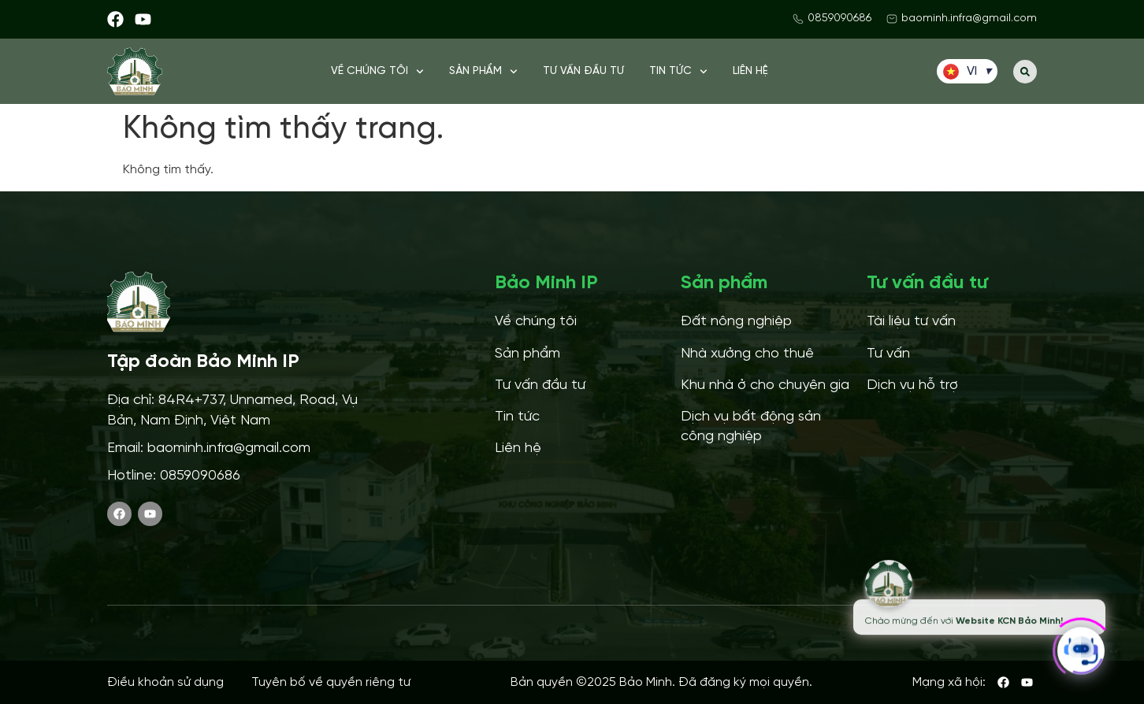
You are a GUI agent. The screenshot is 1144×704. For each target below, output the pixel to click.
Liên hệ (750, 71)
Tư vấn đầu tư (583, 71)
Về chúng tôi (377, 71)
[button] (1025, 71)
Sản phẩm (483, 71)
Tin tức (678, 71)
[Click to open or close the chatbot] (1081, 645)
